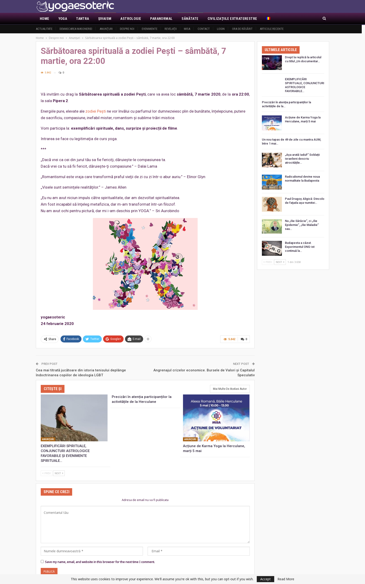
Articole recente (272, 29)
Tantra (82, 19)
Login (221, 29)
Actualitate (44, 29)
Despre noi (127, 29)
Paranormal (161, 19)
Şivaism (105, 19)
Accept (265, 579)
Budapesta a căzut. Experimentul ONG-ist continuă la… (299, 246)
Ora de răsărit (242, 29)
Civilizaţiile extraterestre (232, 19)
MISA (187, 29)
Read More (285, 579)
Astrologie (130, 19)
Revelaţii (171, 29)
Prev (46, 473)
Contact (204, 29)
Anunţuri (106, 29)
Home (44, 19)
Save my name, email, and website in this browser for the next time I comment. (100, 562)
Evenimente (149, 29)
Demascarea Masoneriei (76, 29)
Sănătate (190, 19)
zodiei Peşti (95, 111)
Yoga (62, 19)
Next (59, 473)
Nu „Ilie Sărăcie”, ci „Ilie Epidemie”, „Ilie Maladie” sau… (302, 225)
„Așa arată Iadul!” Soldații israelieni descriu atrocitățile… (302, 158)
